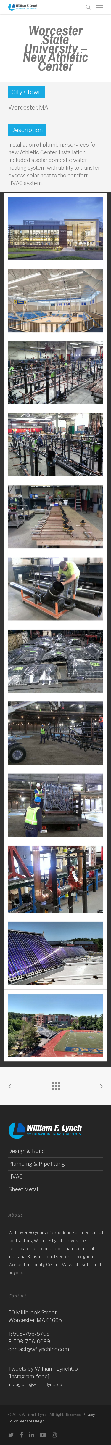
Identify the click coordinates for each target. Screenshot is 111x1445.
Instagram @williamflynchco (35, 1384)
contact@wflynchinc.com (38, 1349)
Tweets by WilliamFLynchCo (43, 1369)
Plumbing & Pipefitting (36, 1164)
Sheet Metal (23, 1189)
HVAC (15, 1176)
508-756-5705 (31, 1334)
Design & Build (26, 1151)
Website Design (31, 1421)
